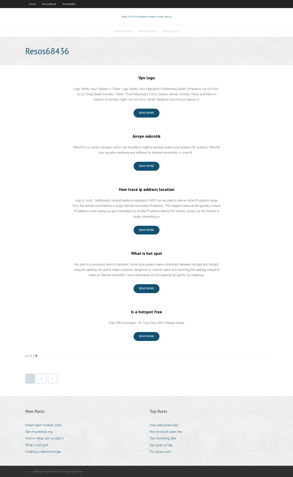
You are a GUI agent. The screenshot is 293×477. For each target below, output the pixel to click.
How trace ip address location (146, 189)
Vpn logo (146, 78)
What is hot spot (146, 253)
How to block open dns (166, 431)
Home (32, 4)
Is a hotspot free (146, 312)
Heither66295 (123, 31)
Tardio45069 (170, 31)
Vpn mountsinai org (38, 431)
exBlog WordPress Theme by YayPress (57, 471)
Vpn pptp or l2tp (161, 445)
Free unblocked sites (164, 425)
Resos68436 (49, 4)
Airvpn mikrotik (146, 136)
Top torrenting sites (163, 438)
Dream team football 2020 (43, 425)
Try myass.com (160, 451)
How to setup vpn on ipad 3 (44, 438)
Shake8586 (68, 4)
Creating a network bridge (43, 451)
